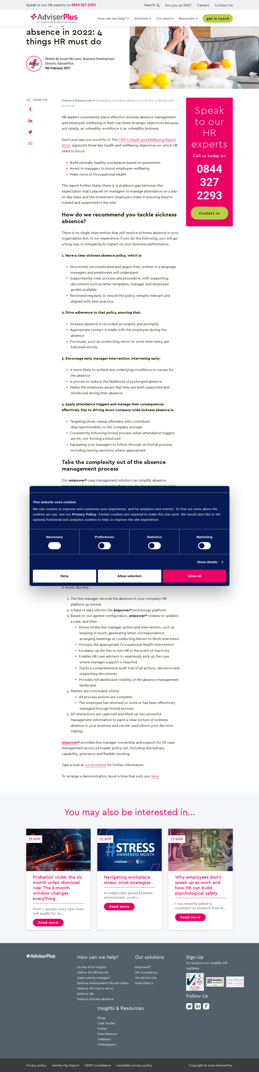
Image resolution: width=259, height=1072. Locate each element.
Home (67, 100)
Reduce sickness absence (95, 999)
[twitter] (189, 1006)
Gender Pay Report (65, 1065)
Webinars (104, 1039)
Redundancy (144, 983)
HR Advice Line (146, 977)
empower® (143, 967)
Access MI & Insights (91, 967)
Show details (207, 562)
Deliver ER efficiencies (93, 972)
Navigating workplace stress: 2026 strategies (129, 879)
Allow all (194, 576)
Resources (83, 100)
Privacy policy (36, 1065)
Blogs (102, 1018)
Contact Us (224, 5)
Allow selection (129, 576)
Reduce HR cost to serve (95, 988)
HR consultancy (146, 972)
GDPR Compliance (98, 1065)
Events (102, 1028)
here (155, 776)
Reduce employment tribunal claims (102, 983)
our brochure (95, 765)
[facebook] (206, 1006)
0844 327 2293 (84, 5)
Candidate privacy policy (134, 1065)
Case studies (106, 1023)
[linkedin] (198, 1006)
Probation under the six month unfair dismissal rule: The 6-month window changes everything (58, 879)
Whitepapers (107, 1044)
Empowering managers (93, 977)
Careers (203, 5)
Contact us (209, 213)
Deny (64, 576)
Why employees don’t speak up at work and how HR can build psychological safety (200, 879)
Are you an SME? (178, 5)
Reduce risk (85, 993)
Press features (107, 1034)
